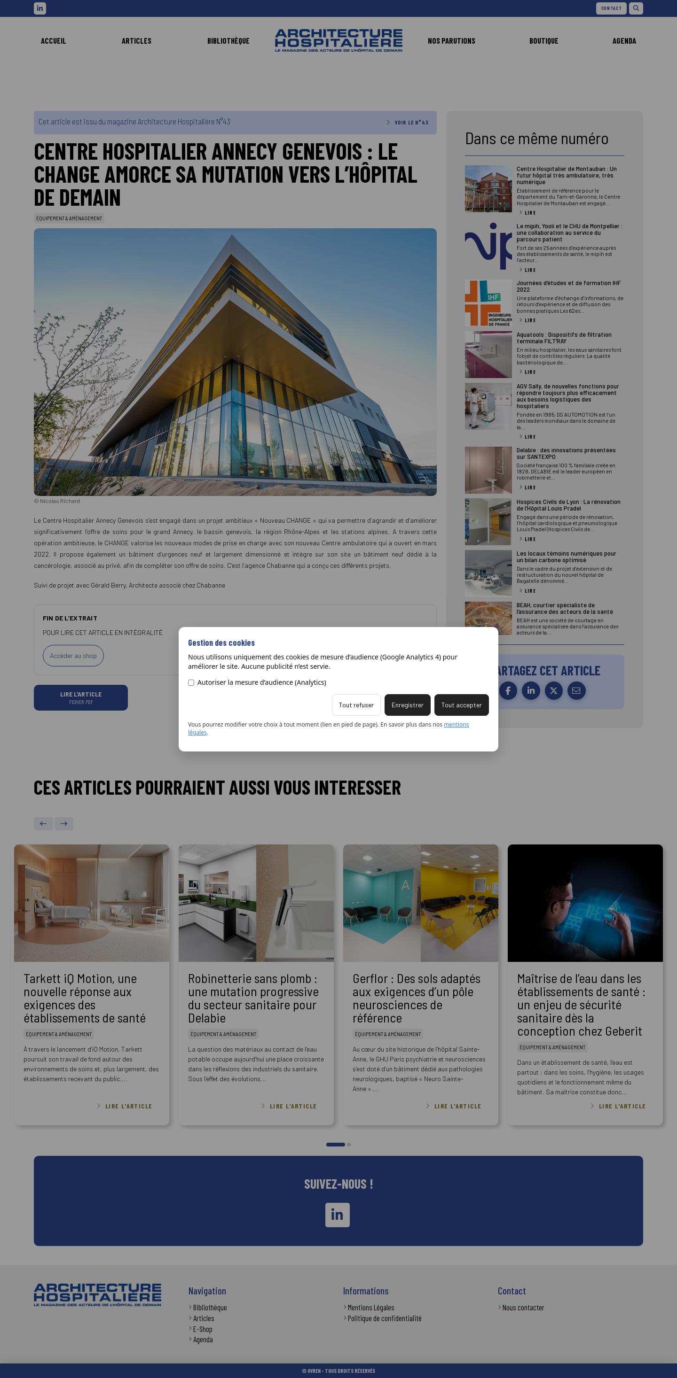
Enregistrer (408, 705)
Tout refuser (356, 705)
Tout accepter (461, 705)
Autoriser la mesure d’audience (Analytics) (257, 682)
